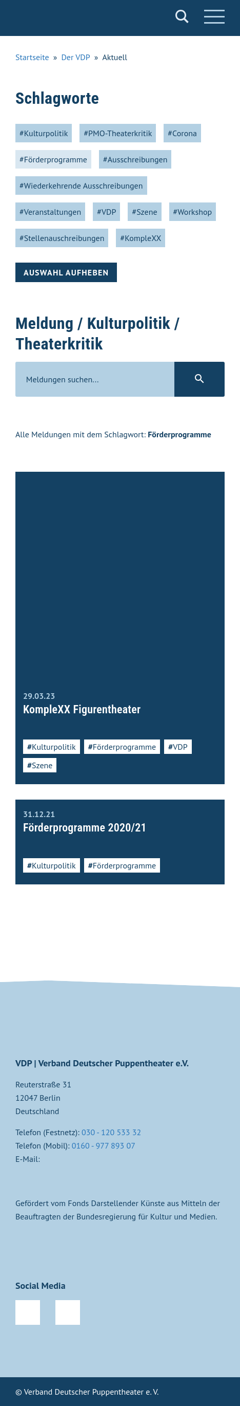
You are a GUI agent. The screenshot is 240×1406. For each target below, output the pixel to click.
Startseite (32, 57)
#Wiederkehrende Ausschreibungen (81, 185)
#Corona (182, 133)
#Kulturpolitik (43, 133)
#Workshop (192, 212)
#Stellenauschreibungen (61, 238)
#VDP (106, 212)
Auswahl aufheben (66, 272)
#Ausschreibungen (135, 159)
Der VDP (75, 57)
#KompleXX (140, 238)
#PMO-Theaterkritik (118, 133)
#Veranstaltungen (50, 212)
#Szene (144, 212)
